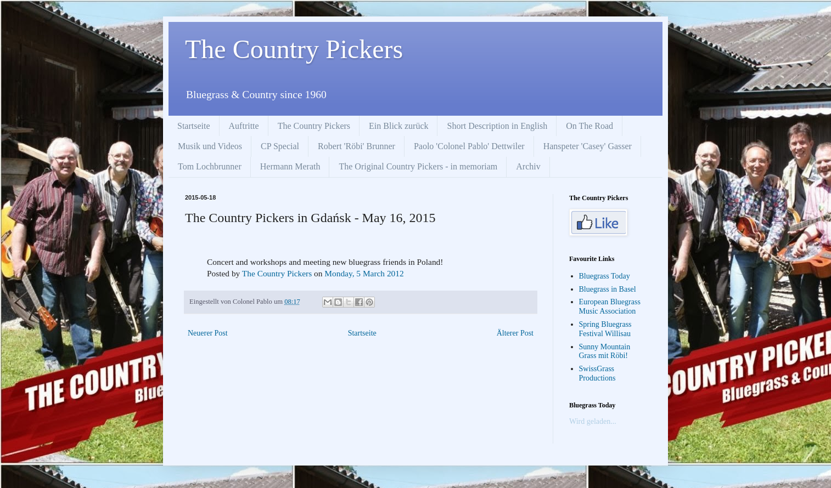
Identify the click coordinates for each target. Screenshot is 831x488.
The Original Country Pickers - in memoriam (418, 166)
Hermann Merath (290, 166)
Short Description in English (497, 125)
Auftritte (244, 125)
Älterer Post (515, 333)
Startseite (193, 125)
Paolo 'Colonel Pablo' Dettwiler (469, 146)
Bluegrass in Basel (607, 289)
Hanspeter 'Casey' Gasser (587, 146)
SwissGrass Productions (597, 373)
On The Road (589, 125)
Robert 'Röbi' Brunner (356, 146)
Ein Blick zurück (398, 125)
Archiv (528, 166)
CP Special (280, 146)
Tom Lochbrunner (210, 166)
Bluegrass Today (604, 276)
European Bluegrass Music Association (610, 306)
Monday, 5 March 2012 (363, 273)
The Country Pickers (294, 49)
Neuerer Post (208, 333)
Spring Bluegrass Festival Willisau (605, 329)
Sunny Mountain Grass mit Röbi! (605, 351)
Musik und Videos (210, 146)
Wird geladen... (592, 421)
